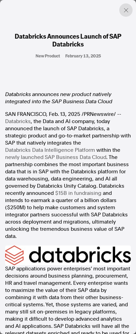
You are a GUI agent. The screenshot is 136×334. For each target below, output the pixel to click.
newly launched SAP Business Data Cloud (55, 157)
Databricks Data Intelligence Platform (50, 150)
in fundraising (78, 193)
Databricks (18, 121)
